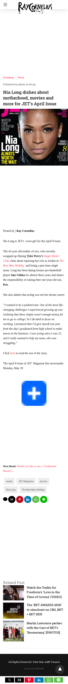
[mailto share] (11, 499)
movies (43, 481)
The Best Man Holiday (33, 489)
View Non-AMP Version (46, 662)
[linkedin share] (27, 499)
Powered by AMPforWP (34, 669)
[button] (9, 680)
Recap (21, 77)
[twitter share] (5, 499)
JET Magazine (26, 481)
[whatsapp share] (35, 499)
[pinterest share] (19, 499)
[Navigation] (4, 4)
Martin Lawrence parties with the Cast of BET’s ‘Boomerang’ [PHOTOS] (44, 628)
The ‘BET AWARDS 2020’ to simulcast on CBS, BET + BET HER (45, 609)
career (9, 481)
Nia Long (11, 489)
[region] (34, 197)
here (12, 353)
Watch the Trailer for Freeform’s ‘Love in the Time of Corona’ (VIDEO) (44, 592)
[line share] (43, 499)
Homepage (8, 77)
